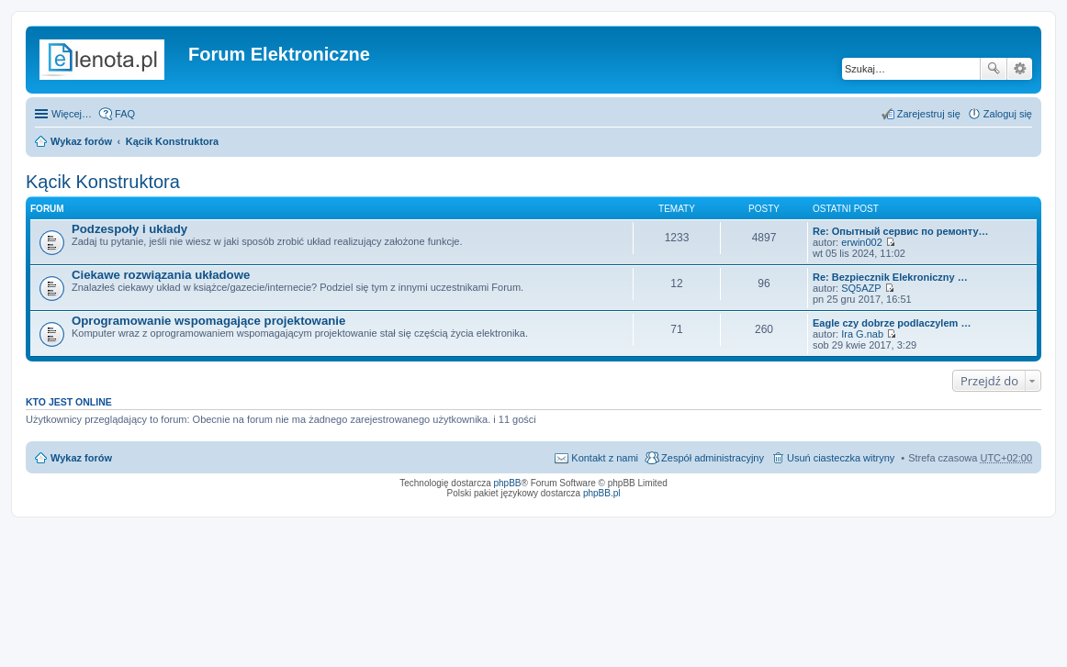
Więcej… (71, 113)
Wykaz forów (81, 141)
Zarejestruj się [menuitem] (928, 113)
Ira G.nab (862, 333)
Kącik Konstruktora (172, 141)
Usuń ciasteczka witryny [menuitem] (840, 457)
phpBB (508, 483)
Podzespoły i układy (129, 229)
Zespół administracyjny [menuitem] (712, 457)
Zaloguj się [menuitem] (1007, 113)
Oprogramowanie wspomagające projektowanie (208, 321)
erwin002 (861, 242)
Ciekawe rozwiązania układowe (161, 275)
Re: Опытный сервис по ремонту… (901, 231)
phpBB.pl (602, 493)
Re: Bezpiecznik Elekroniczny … (890, 277)
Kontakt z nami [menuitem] (604, 457)
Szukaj (993, 69)
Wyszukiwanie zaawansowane (1019, 69)
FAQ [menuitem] (125, 113)
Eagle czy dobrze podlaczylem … (892, 322)
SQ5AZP (861, 288)
